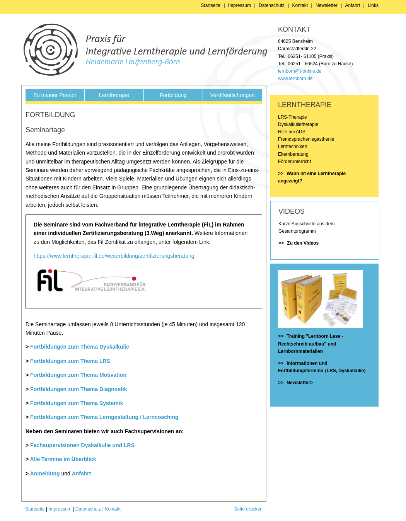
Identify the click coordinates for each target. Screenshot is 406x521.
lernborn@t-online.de (299, 71)
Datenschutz (272, 5)
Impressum (239, 5)
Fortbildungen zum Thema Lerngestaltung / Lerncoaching (104, 417)
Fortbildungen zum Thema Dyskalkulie (79, 347)
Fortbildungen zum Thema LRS (70, 361)
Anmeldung (45, 473)
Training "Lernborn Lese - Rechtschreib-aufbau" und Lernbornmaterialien (310, 344)
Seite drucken (248, 509)
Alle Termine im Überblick (63, 459)
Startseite (210, 5)
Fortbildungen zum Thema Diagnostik (78, 389)
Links (373, 5)
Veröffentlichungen (232, 95)
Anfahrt (352, 5)
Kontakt (300, 5)
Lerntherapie (114, 95)
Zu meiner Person (54, 95)
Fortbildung (173, 95)
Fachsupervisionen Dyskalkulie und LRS (82, 445)
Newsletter (327, 5)
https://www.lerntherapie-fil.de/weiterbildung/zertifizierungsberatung (114, 256)
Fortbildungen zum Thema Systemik (76, 403)
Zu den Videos (303, 243)
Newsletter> (300, 382)
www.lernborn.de (295, 78)
